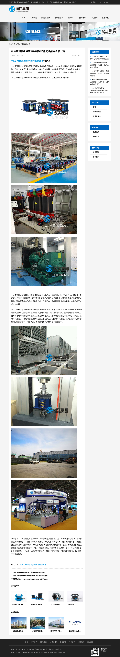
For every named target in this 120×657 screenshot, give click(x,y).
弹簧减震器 (97, 112)
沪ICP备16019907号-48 (49, 652)
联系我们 (105, 18)
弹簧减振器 (45, 18)
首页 (23, 18)
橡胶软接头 (58, 18)
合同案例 (82, 18)
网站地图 (62, 652)
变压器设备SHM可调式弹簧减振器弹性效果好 (32, 576)
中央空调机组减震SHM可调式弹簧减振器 (27, 61)
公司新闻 (94, 18)
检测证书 (71, 18)
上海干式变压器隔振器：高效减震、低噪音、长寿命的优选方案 (99, 65)
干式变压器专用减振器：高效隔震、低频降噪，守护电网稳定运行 (99, 82)
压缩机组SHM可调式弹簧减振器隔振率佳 (31, 572)
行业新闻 (96, 157)
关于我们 (33, 18)
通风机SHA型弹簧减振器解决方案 (33, 565)
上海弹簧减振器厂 (27, 652)
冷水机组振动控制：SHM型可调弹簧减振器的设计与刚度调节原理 (99, 90)
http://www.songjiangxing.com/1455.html (33, 579)
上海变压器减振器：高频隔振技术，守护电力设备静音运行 (99, 73)
